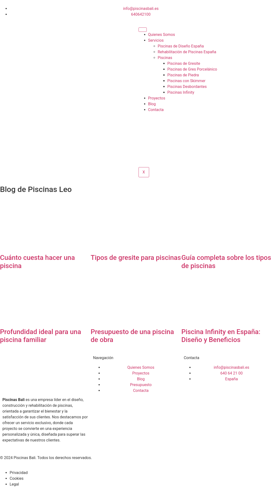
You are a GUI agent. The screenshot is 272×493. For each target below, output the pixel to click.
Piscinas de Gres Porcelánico (192, 69)
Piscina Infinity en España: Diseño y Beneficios (220, 336)
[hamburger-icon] (143, 29)
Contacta (156, 109)
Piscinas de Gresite (183, 63)
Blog (152, 104)
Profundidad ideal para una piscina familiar (40, 336)
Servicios (156, 40)
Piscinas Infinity (180, 92)
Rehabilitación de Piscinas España (187, 52)
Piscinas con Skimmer (186, 81)
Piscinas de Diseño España (181, 46)
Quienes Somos (161, 34)
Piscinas (165, 57)
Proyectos (156, 98)
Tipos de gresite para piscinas (136, 258)
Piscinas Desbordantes (187, 86)
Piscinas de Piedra (183, 75)
